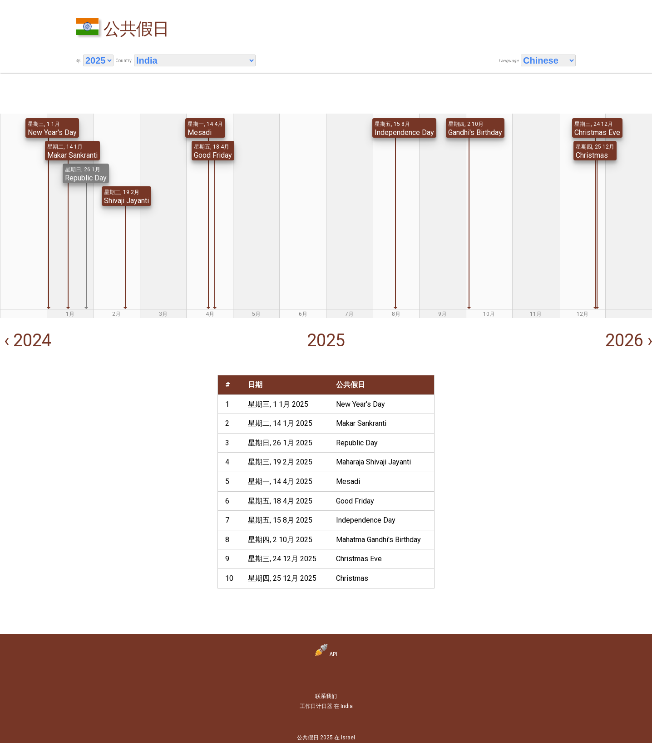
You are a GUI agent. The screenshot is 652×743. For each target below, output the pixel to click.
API (326, 654)
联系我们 (326, 696)
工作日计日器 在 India (326, 706)
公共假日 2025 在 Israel (326, 737)
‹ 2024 (25, 340)
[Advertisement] (108, 438)
